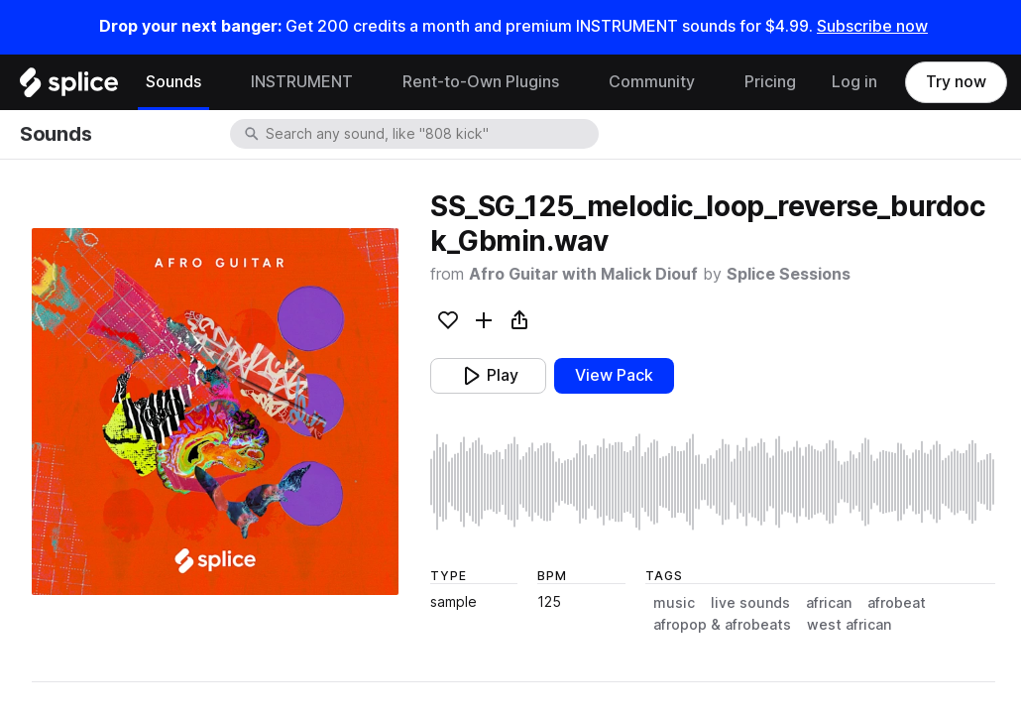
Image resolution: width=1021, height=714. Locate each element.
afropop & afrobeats (722, 625)
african (828, 603)
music (674, 603)
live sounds (750, 603)
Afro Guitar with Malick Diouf (583, 274)
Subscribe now (872, 26)
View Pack (614, 375)
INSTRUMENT (302, 81)
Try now (956, 81)
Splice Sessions (789, 274)
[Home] (69, 87)
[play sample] (712, 481)
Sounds (173, 81)
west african (849, 625)
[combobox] (430, 134)
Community (652, 81)
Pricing (770, 81)
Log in (854, 81)
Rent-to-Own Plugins (480, 81)
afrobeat (896, 603)
